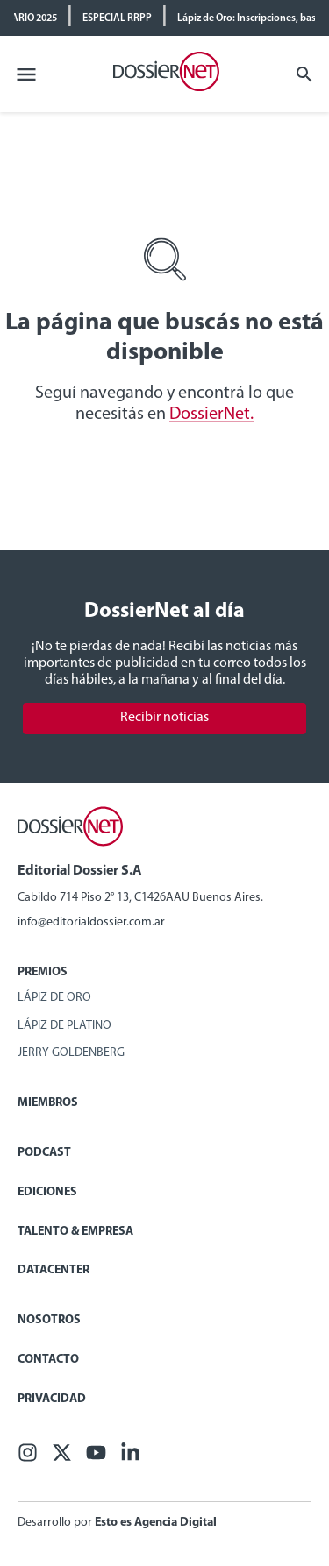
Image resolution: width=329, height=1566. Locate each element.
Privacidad (52, 1399)
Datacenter (53, 1270)
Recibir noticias (164, 718)
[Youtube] (96, 1457)
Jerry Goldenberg (71, 1052)
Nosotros (49, 1320)
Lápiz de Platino (64, 1025)
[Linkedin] (130, 1457)
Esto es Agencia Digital (156, 1522)
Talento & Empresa (75, 1231)
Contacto (48, 1359)
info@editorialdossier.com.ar (91, 922)
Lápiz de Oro (54, 997)
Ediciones (47, 1192)
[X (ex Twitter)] (62, 1457)
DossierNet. (211, 414)
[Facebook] (28, 1457)
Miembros (48, 1102)
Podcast (44, 1152)
